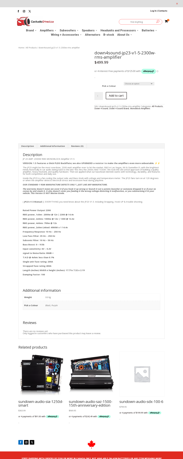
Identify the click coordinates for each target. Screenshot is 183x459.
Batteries (148, 30)
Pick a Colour (109, 85)
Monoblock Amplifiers (140, 108)
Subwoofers (68, 30)
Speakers (88, 30)
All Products (31, 47)
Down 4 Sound (101, 108)
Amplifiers (47, 30)
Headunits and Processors (118, 30)
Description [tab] (27, 146)
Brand (30, 30)
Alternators (92, 35)
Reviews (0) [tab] (77, 146)
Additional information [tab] (52, 146)
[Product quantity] (98, 96)
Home (21, 47)
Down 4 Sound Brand (119, 108)
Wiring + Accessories (65, 35)
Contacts (162, 11)
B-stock (108, 35)
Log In (153, 11)
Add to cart (116, 95)
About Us (123, 35)
